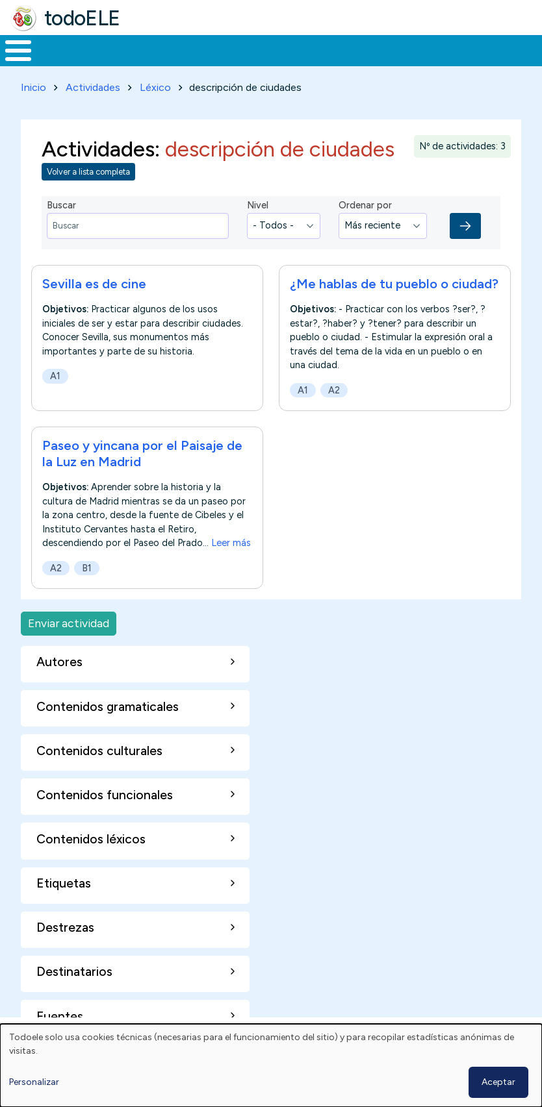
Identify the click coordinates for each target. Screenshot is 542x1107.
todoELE (82, 18)
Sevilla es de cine (94, 281)
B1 (87, 565)
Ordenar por (365, 203)
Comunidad (465, 49)
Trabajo (224, 49)
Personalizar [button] (34, 1082)
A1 (55, 373)
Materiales (62, 49)
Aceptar (498, 1082)
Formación (146, 49)
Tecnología (378, 49)
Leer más (231, 541)
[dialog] (271, 1065)
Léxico (155, 85)
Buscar (523, 49)
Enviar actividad (68, 621)
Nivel (257, 203)
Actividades (93, 85)
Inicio (11, 49)
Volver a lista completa (88, 170)
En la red (297, 49)
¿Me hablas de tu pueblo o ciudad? (394, 281)
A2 (334, 387)
